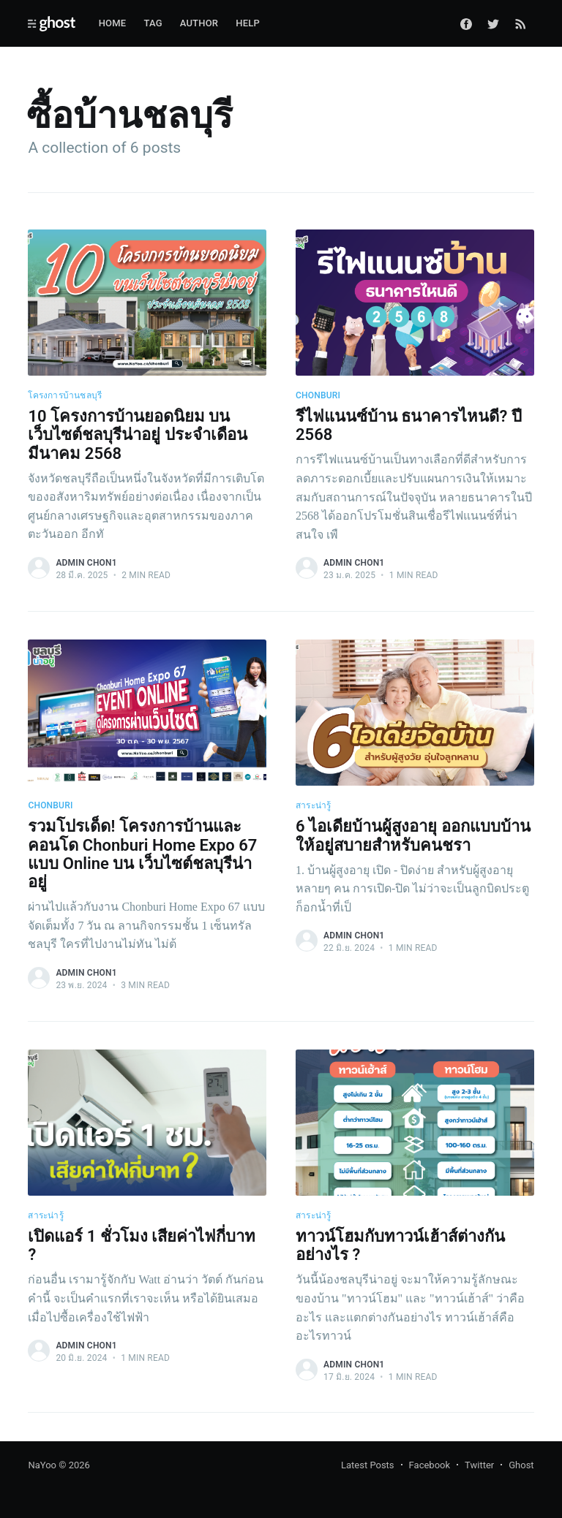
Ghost (521, 1465)
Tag (152, 23)
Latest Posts (367, 1465)
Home (113, 23)
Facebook (429, 1465)
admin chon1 (86, 563)
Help (248, 23)
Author (199, 23)
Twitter (479, 1465)
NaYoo (42, 1465)
